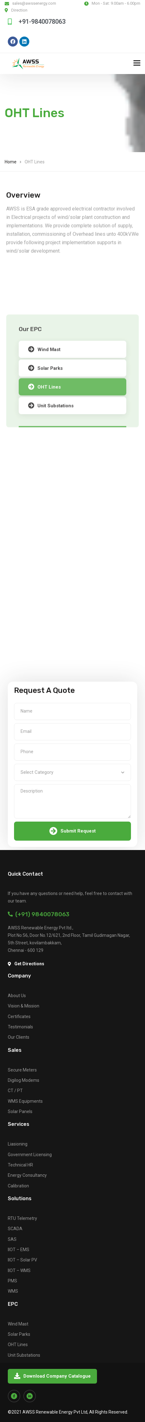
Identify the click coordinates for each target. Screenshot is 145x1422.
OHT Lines (18, 1344)
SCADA (15, 1228)
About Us (17, 995)
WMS (13, 1291)
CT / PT (15, 1090)
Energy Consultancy (27, 1175)
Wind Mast (44, 409)
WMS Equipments (25, 1101)
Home (11, 161)
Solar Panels (20, 1111)
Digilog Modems (23, 1080)
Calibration (18, 1185)
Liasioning (17, 1143)
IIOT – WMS (19, 1270)
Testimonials (20, 1026)
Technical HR (20, 1164)
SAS (12, 1239)
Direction (19, 10)
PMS (12, 1280)
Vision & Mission (23, 1005)
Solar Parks (19, 1334)
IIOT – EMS (18, 1249)
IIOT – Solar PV (22, 1259)
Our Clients (18, 1037)
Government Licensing (30, 1154)
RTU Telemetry (22, 1218)
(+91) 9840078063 (38, 914)
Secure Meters (22, 1069)
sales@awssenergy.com (34, 3)
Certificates (19, 1016)
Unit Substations (24, 1355)
